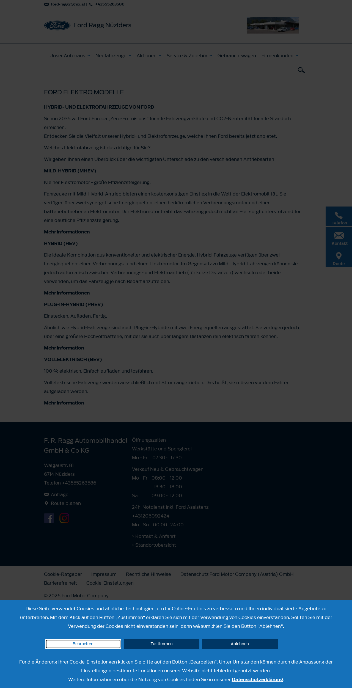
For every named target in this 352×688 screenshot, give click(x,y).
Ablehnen (240, 644)
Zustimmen (161, 644)
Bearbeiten (83, 644)
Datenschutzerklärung (257, 679)
